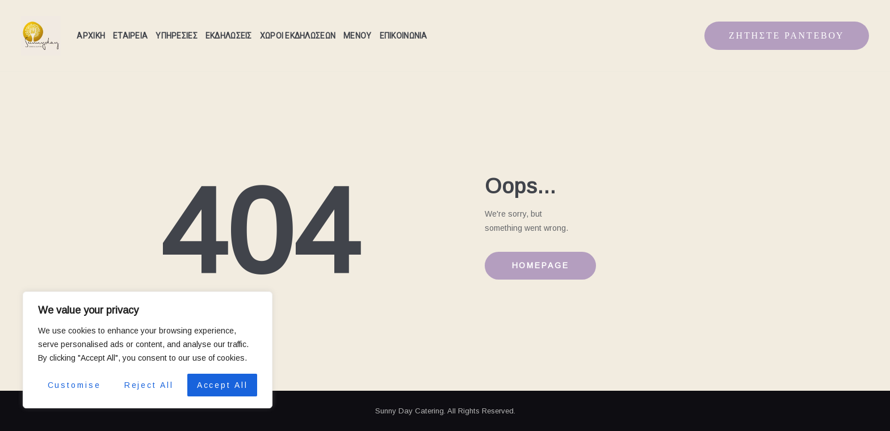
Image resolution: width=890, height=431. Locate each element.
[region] (147, 349)
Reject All (149, 385)
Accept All (222, 385)
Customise (74, 385)
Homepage (540, 265)
